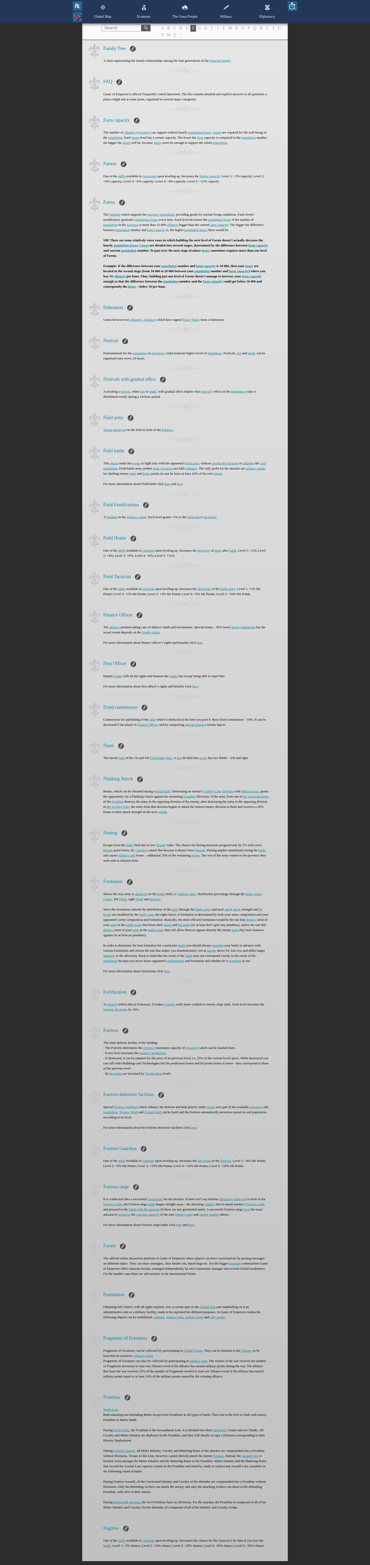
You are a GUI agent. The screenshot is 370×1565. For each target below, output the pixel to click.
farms (135, 137)
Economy (144, 12)
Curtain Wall (152, 1112)
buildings (132, 1107)
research (111, 1004)
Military (226, 12)
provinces (158, 353)
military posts (194, 1317)
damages (109, 956)
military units (187, 894)
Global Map (102, 12)
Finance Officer (147, 725)
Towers (124, 1112)
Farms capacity (210, 176)
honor (146, 473)
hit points (210, 517)
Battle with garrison (127, 1502)
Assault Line (250, 1456)
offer (152, 719)
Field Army (227, 589)
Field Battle (121, 1430)
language (235, 1263)
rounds (162, 812)
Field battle (157, 758)
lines (169, 758)
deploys (251, 920)
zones (203, 758)
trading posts (174, 1317)
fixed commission (243, 627)
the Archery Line (118, 807)
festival (125, 391)
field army (192, 463)
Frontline (189, 796)
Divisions (219, 1430)
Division (228, 791)
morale (211, 950)
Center (107, 899)
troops (136, 463)
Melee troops (250, 791)
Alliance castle (136, 517)
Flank (123, 899)
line (179, 758)
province (144, 132)
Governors (149, 176)
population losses (199, 132)
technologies (176, 961)
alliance (114, 627)
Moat (134, 1112)
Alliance (246, 1350)
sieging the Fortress (225, 463)
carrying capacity (147, 1214)
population (115, 137)
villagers (130, 132)
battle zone (146, 914)
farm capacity (219, 225)
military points (255, 468)
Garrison (141, 850)
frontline (117, 801)
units (133, 473)
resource (145, 1053)
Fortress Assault (124, 1451)
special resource (195, 725)
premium (235, 961)
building (114, 214)
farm (200, 137)
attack (114, 463)
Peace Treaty (191, 320)
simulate (218, 945)
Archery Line (212, 791)
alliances (136, 320)
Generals (148, 550)
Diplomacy (267, 12)
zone (121, 758)
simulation (110, 961)
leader (118, 676)
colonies (158, 1317)
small (251, 353)
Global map (208, 1307)
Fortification (153, 1073)
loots (156, 468)
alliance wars (198, 1361)
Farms (217, 132)
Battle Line (110, 1409)
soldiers (209, 1204)
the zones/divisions (256, 796)
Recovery (203, 550)
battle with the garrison (144, 1209)
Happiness (215, 353)
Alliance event (143, 1356)
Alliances (149, 320)
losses (127, 143)
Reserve (155, 899)
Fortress (167, 430)
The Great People (185, 12)
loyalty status (151, 632)
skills (121, 176)
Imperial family (220, 61)
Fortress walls (112, 1204)
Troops (108, 430)
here (167, 484)
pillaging (248, 463)
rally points (217, 1317)
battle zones (203, 909)
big (239, 353)
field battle (163, 791)
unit (227, 909)
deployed (120, 430)
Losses (144, 245)
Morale (161, 845)
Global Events (192, 1350)
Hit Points (204, 589)
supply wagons (209, 1214)
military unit (126, 855)
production (159, 1053)
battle (232, 550)
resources (166, 468)
